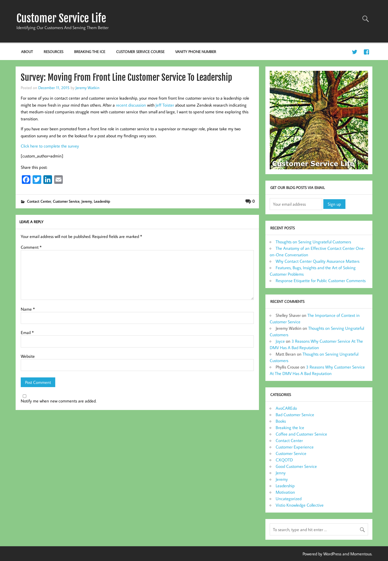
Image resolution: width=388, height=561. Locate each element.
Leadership (102, 201)
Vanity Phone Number (195, 51)
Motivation (285, 492)
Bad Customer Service (295, 414)
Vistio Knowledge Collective (300, 505)
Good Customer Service (296, 466)
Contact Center (39, 201)
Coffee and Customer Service (301, 434)
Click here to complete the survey (50, 146)
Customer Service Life (61, 18)
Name (28, 309)
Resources (53, 51)
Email (27, 332)
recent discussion (131, 105)
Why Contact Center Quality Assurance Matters (317, 261)
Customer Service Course (140, 51)
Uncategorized (289, 498)
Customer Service (66, 201)
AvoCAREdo (286, 408)
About (27, 51)
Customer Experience (295, 447)
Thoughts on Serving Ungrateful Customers (313, 241)
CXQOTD (284, 459)
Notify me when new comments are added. (58, 401)
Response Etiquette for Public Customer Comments (321, 280)
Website (28, 356)
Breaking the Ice (89, 51)
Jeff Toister (164, 105)
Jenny (281, 472)
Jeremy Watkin (87, 87)
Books (281, 421)
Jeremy (86, 201)
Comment (31, 247)
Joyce (280, 341)
